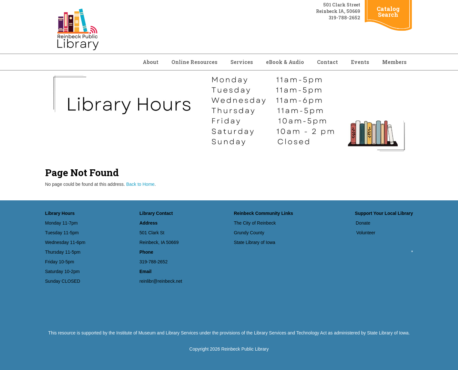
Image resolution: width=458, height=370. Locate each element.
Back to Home (140, 184)
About (150, 61)
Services (241, 61)
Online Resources (194, 61)
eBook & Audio (285, 61)
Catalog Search (388, 11)
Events (360, 61)
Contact (327, 61)
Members (394, 61)
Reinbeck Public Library (245, 349)
